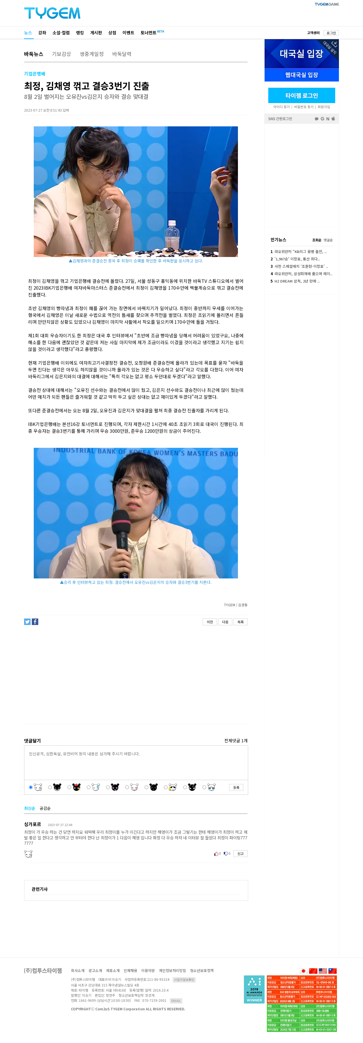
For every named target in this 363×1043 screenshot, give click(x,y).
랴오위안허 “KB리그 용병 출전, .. (299, 251)
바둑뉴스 (33, 53)
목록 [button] (240, 621)
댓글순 (328, 239)
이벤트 (128, 32)
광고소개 (95, 970)
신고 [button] (240, 853)
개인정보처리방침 (172, 970)
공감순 (45, 808)
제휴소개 (113, 970)
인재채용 (130, 970)
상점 (112, 32)
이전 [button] (210, 621)
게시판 (96, 32)
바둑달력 (122, 53)
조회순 (317, 239)
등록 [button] (236, 787)
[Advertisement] (135, 674)
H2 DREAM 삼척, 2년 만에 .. (295, 281)
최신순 (29, 808)
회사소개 (78, 970)
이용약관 (148, 970)
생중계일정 (92, 53)
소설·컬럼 (61, 32)
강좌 (42, 32)
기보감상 (61, 53)
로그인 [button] (331, 32)
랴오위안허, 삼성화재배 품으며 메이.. (301, 273)
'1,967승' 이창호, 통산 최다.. (295, 259)
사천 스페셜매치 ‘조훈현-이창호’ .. (299, 266)
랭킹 (80, 32)
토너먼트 (149, 32)
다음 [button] (225, 621)
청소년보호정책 (202, 970)
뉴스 (28, 32)
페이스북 (302, 175)
